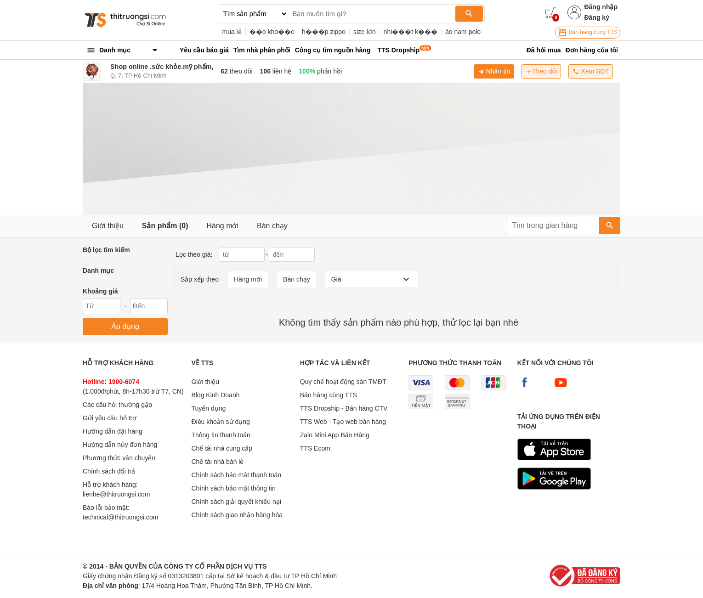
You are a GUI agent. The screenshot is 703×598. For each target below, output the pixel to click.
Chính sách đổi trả (109, 471)
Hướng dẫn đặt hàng (112, 431)
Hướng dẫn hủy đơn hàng (120, 444)
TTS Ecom (315, 448)
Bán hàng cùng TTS (588, 32)
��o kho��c (271, 31)
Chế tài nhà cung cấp (221, 448)
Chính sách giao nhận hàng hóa (237, 515)
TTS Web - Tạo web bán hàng (343, 421)
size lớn (364, 31)
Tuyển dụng (208, 408)
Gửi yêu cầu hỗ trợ (109, 418)
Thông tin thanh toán (220, 435)
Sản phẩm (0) (165, 226)
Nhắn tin (494, 71)
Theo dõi (541, 71)
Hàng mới (222, 226)
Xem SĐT (591, 71)
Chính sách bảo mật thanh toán (236, 475)
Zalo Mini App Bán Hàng (334, 435)
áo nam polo (463, 31)
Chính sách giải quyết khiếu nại (236, 501)
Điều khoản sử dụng (220, 421)
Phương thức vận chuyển (119, 458)
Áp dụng (125, 326)
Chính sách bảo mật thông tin (233, 488)
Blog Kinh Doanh (215, 395)
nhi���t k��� (410, 31)
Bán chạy (272, 226)
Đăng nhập (601, 7)
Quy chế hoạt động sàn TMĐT (343, 381)
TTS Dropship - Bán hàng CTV (344, 408)
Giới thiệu (108, 226)
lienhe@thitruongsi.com (116, 494)
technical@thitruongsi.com (120, 517)
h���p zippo (324, 31)
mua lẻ (232, 31)
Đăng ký (596, 17)
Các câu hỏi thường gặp (117, 404)
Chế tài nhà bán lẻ (217, 461)
